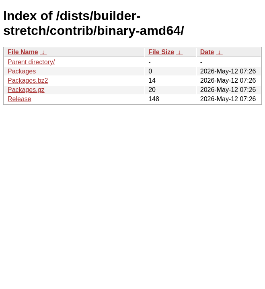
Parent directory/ (31, 62)
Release (19, 99)
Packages (22, 71)
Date (207, 52)
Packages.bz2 (28, 80)
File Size (161, 52)
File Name (23, 52)
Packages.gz (26, 89)
